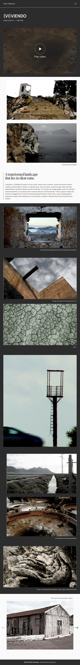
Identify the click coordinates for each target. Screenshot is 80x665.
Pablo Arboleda (9, 4)
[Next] (76, 627)
